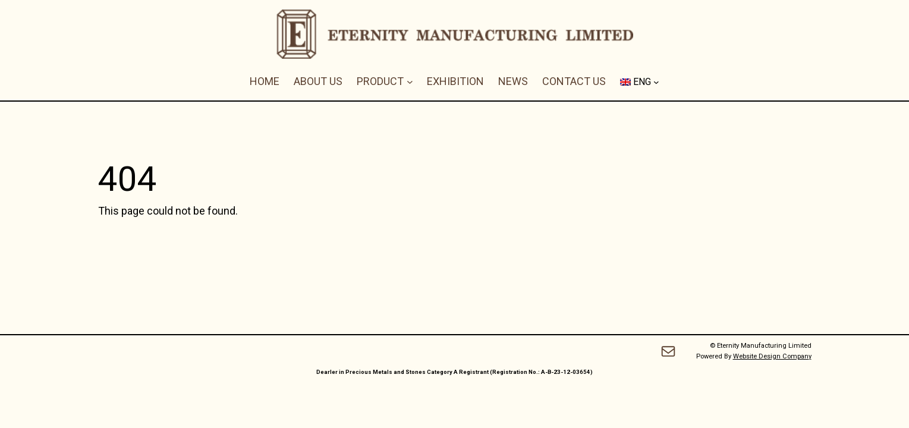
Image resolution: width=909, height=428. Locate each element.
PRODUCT (380, 81)
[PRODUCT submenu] (410, 81)
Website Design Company (772, 356)
